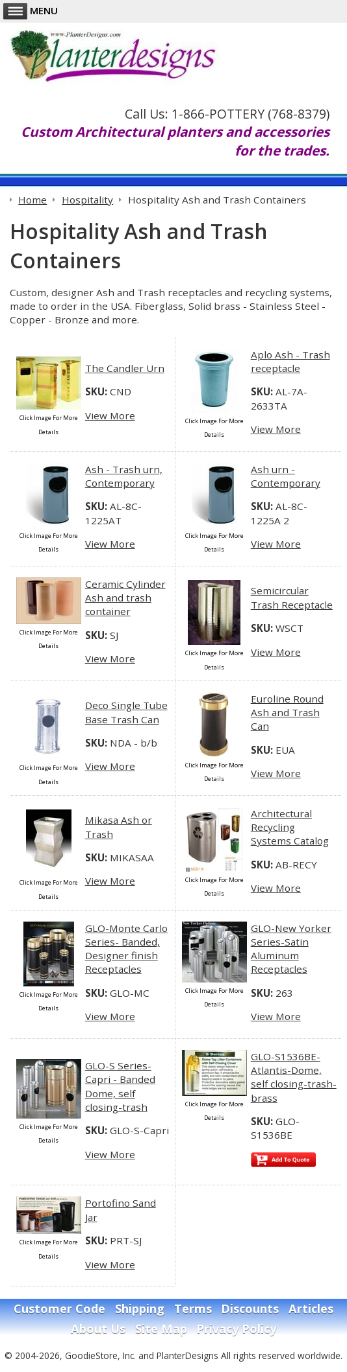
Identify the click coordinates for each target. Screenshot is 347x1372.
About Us (98, 1328)
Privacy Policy (236, 1328)
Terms (193, 1308)
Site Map (161, 1328)
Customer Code (59, 1308)
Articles (311, 1308)
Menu (30, 10)
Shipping (139, 1308)
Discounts (250, 1308)
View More (110, 415)
